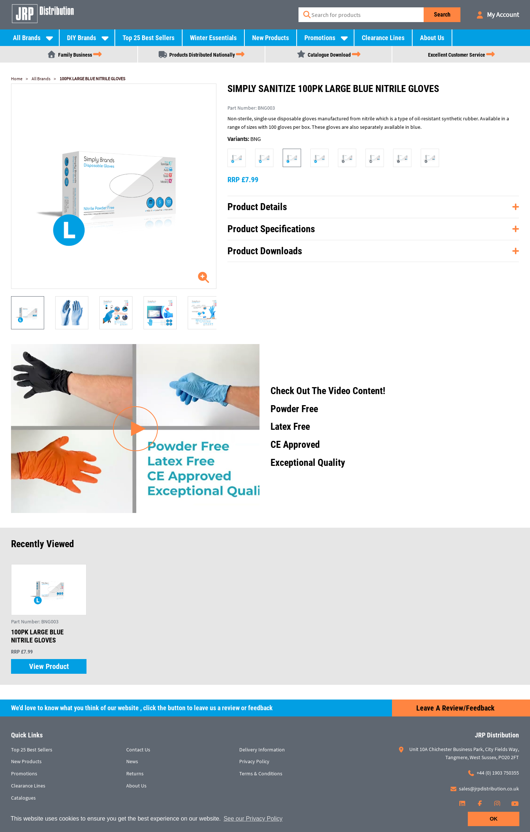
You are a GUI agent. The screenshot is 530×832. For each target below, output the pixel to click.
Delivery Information (262, 749)
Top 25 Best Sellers (148, 38)
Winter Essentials (213, 38)
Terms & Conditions (260, 773)
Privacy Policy (254, 761)
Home (16, 78)
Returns (135, 773)
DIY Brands (81, 38)
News (132, 761)
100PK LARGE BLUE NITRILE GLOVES (92, 78)
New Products (270, 38)
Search (442, 14)
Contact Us (138, 749)
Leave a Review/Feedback (455, 708)
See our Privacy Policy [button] (252, 818)
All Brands (26, 38)
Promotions (319, 38)
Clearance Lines (383, 38)
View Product (49, 666)
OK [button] (494, 819)
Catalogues (23, 797)
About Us (432, 38)
